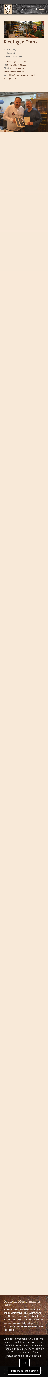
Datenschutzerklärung (24, 1370)
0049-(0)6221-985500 (17, 61)
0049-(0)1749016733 (16, 65)
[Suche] (36, 9)
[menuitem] (36, 9)
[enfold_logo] (20, 9)
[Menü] (41, 9)
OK (24, 1362)
